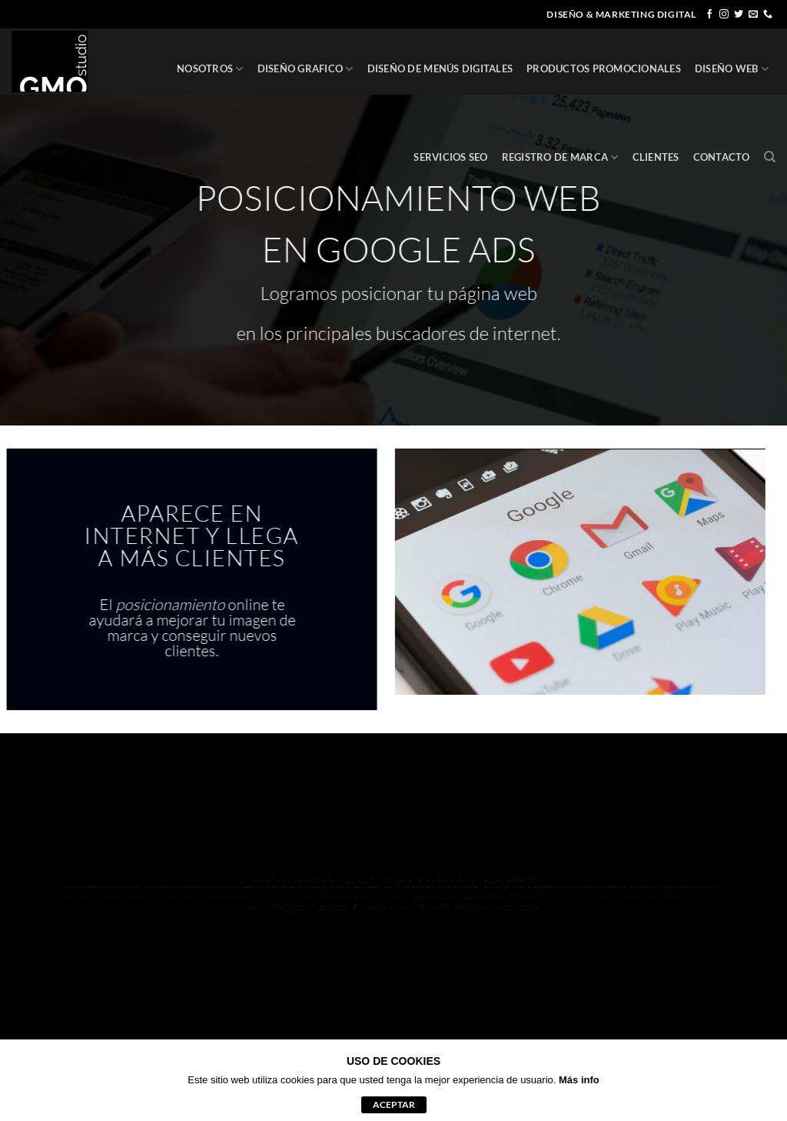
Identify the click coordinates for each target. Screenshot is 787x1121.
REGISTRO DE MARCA (560, 157)
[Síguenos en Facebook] (709, 14)
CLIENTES (656, 157)
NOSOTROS (210, 69)
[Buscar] (769, 157)
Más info (579, 1080)
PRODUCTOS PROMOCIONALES (603, 68)
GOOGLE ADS (432, 249)
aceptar (394, 1104)
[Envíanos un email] (753, 14)
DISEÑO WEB (732, 69)
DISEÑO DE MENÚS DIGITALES (440, 68)
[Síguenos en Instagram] (724, 14)
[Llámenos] (767, 14)
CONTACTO (721, 157)
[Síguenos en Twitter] (738, 14)
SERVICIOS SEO (450, 157)
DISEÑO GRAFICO (305, 69)
